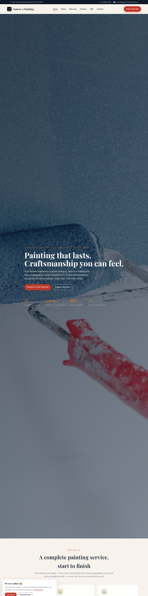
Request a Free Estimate (38, 287)
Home (55, 9)
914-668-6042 (106, 2)
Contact (100, 9)
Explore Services (62, 287)
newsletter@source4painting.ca (127, 2)
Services (73, 9)
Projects (83, 9)
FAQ (91, 9)
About (63, 9)
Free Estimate (132, 9)
